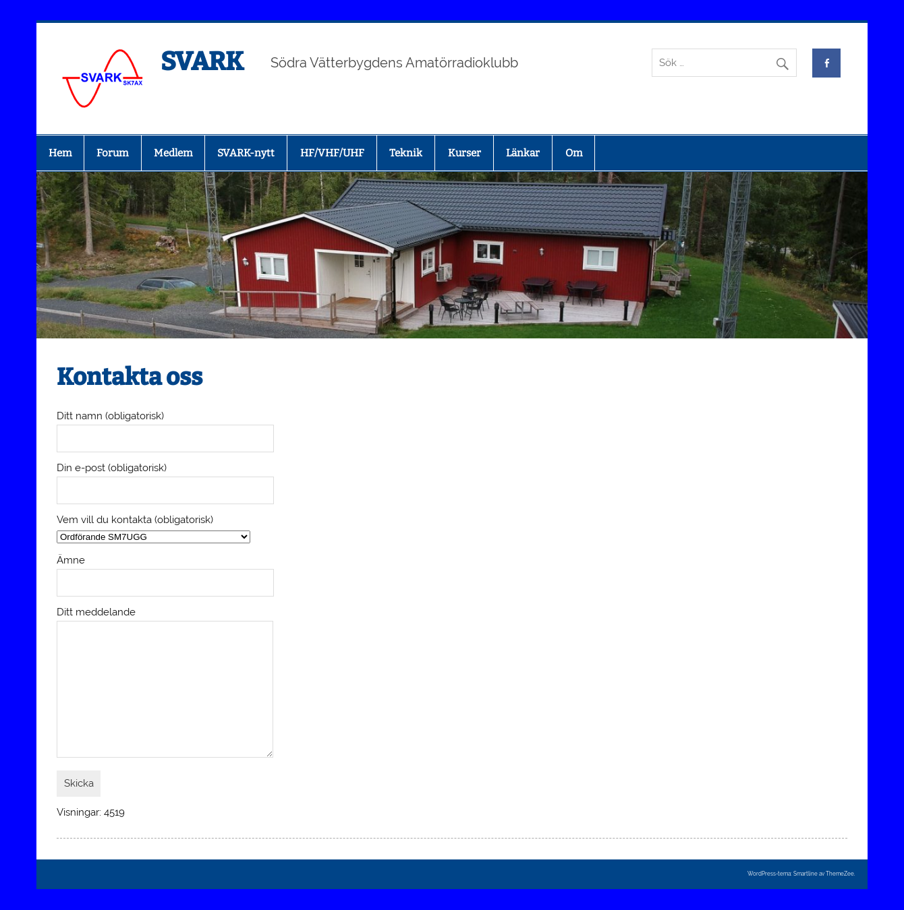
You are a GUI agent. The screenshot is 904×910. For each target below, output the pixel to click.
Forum (112, 153)
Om (573, 153)
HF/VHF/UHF (332, 153)
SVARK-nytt (246, 153)
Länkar (523, 153)
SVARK (202, 61)
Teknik (405, 153)
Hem (60, 153)
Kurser (464, 153)
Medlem (173, 153)
